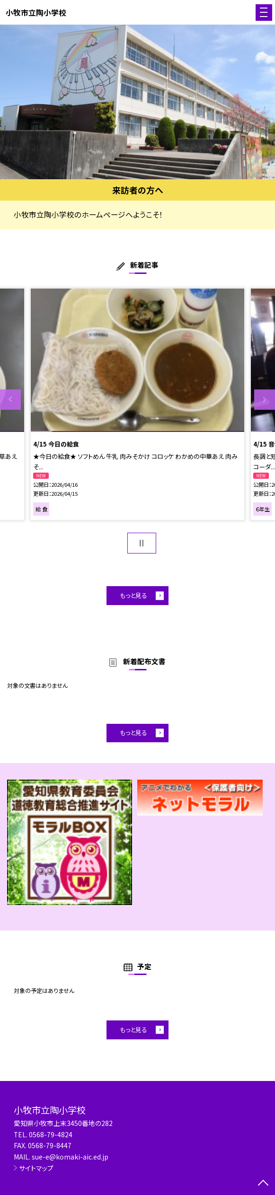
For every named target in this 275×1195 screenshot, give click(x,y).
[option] (137, 102)
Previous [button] (10, 399)
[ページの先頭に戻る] (263, 1183)
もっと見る (133, 595)
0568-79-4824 (50, 1134)
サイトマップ (36, 1168)
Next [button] (264, 399)
